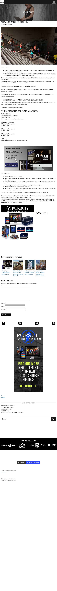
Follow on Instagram (33, 462)
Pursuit (24, 484)
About (41, 484)
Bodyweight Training (8, 406)
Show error (3, 472)
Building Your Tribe (7, 407)
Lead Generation (6, 409)
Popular (3, 395)
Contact (47, 484)
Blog (36, 484)
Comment (4, 286)
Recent (3, 397)
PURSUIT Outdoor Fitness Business (12, 412)
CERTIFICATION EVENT (13, 484)
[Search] (53, 419)
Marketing (4, 411)
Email (3, 306)
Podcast (30, 484)
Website (3, 309)
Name (3, 303)
